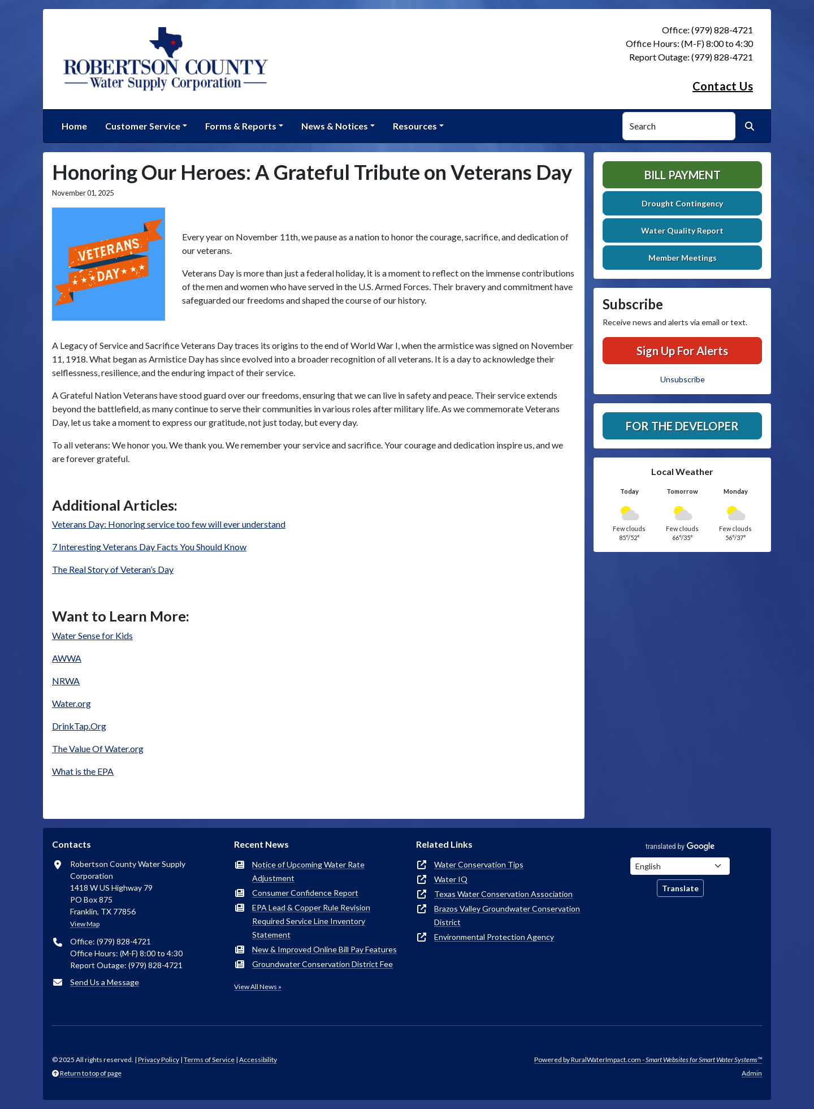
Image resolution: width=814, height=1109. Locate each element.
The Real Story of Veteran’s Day (113, 569)
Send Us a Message (104, 982)
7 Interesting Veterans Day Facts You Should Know (149, 546)
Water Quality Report (682, 230)
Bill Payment (682, 175)
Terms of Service (209, 1059)
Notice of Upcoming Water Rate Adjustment (308, 871)
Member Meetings (682, 257)
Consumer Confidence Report (305, 892)
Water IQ (450, 879)
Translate (680, 888)
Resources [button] (415, 125)
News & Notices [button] (334, 125)
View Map (84, 924)
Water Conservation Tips (478, 864)
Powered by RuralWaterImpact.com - (648, 1059)
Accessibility (258, 1059)
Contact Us (722, 86)
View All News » (258, 986)
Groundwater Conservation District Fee (322, 964)
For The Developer (682, 426)
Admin (752, 1073)
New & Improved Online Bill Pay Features (324, 949)
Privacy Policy (158, 1059)
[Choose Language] (680, 866)
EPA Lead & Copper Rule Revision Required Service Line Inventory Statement (311, 921)
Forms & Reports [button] (240, 125)
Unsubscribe (682, 379)
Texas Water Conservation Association (503, 894)
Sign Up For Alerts (682, 350)
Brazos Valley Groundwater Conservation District (507, 915)
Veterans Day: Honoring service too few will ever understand (168, 524)
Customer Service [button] (142, 125)
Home (74, 125)
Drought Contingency (682, 203)
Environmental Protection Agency (494, 937)
